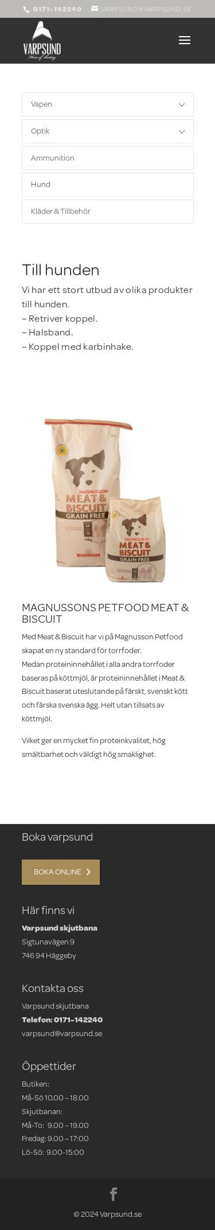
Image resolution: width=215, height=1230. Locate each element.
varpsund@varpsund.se (62, 1033)
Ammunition (53, 157)
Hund (40, 184)
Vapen (41, 104)
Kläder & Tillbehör (61, 211)
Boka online (57, 871)
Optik (40, 130)
